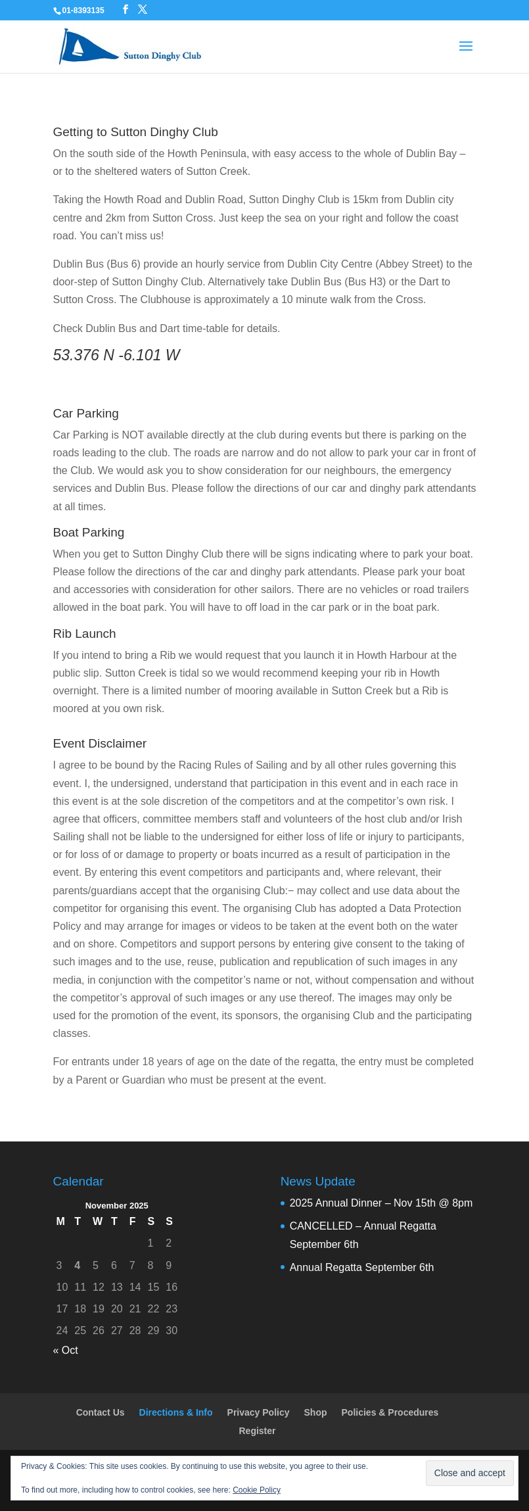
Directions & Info (176, 1412)
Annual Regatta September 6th (362, 1267)
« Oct (65, 1350)
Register (257, 1431)
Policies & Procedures (390, 1412)
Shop (315, 1412)
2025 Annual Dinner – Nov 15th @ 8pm (381, 1203)
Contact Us (100, 1412)
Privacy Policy (258, 1412)
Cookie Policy (257, 1490)
